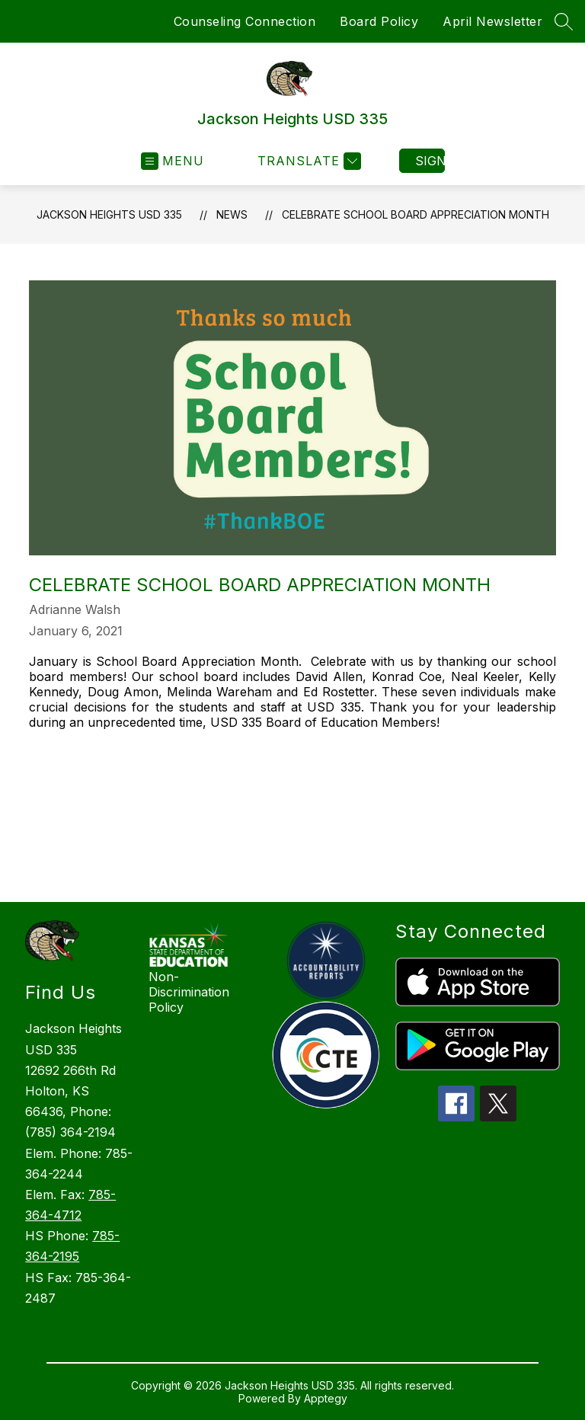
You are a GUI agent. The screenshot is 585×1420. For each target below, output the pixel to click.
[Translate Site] (307, 161)
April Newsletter (492, 21)
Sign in (430, 160)
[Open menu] (172, 161)
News (232, 214)
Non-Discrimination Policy (189, 992)
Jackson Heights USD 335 (109, 214)
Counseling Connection (245, 21)
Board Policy (379, 21)
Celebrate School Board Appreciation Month (415, 214)
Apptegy (325, 1398)
